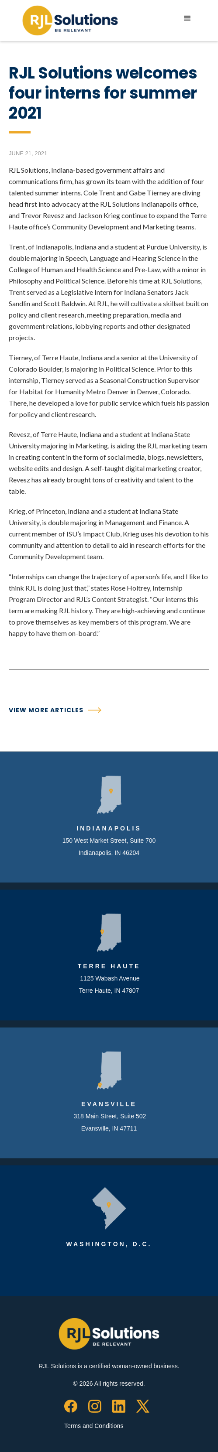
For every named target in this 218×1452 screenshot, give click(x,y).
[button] (187, 18)
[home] (67, 20)
